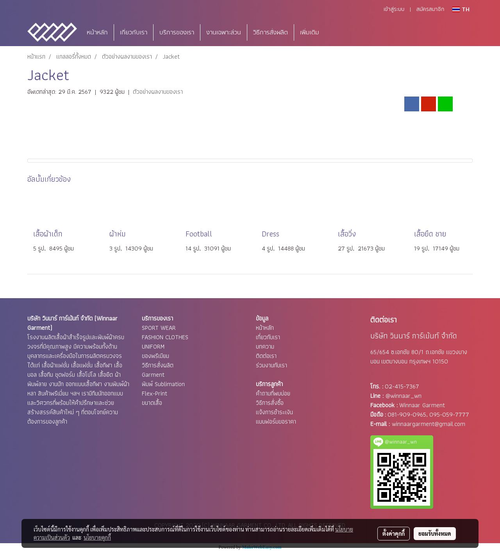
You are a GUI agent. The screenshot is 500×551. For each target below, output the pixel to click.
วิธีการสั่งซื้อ (270, 403)
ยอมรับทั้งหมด (434, 533)
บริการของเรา (176, 32)
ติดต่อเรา (266, 356)
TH (461, 9)
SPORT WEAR (159, 328)
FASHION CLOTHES (165, 337)
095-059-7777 (449, 414)
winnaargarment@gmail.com (428, 424)
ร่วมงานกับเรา (271, 365)
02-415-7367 (402, 386)
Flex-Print (154, 393)
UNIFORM (153, 346)
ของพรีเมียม (155, 356)
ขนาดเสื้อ (152, 403)
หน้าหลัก (97, 32)
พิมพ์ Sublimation (163, 384)
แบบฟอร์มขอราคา (276, 421)
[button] (337, 32)
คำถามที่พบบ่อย (273, 393)
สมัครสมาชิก (430, 9)
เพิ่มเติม (309, 32)
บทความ (265, 346)
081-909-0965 (407, 414)
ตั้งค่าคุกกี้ (393, 533)
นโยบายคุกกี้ (97, 537)
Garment (153, 374)
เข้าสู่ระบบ (394, 9)
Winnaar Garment (422, 405)
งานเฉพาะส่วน (223, 32)
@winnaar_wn (403, 396)
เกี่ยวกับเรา (133, 32)
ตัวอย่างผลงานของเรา (158, 92)
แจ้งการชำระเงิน (274, 412)
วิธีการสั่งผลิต (270, 32)
